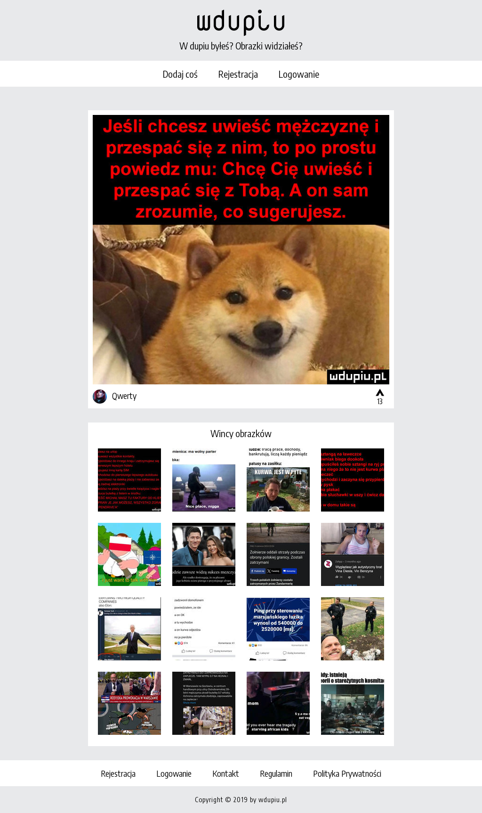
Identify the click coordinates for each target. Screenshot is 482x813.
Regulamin (276, 773)
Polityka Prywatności (347, 773)
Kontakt (225, 773)
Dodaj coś (180, 74)
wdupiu (241, 20)
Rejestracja (238, 74)
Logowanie (299, 74)
